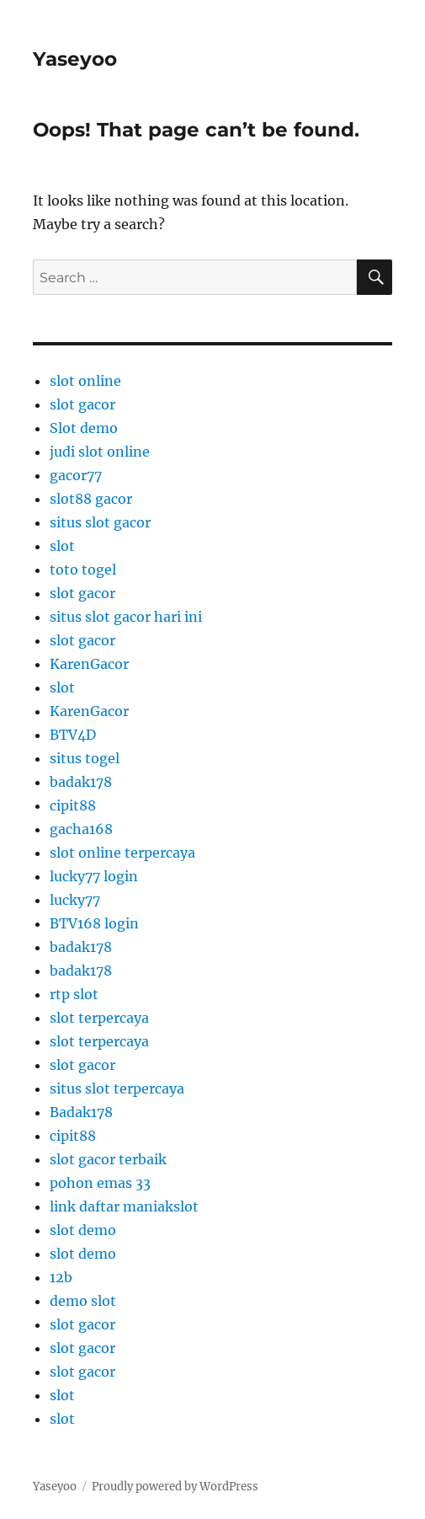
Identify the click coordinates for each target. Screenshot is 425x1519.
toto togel (83, 569)
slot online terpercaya (122, 852)
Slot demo (84, 428)
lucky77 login (94, 876)
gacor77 (76, 475)
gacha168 (81, 829)
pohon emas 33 (100, 1182)
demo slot (83, 1300)
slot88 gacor (91, 498)
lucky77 (75, 899)
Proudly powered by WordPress (175, 1486)
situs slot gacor (100, 522)
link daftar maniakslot (124, 1206)
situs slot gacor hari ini (126, 616)
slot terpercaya (99, 1017)
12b (61, 1277)
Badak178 (81, 1112)
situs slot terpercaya (117, 1088)
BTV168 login (94, 923)
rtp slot (74, 994)
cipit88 (73, 805)
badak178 (81, 781)
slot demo (83, 1230)
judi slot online (100, 451)
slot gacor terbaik (108, 1159)
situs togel (85, 758)
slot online (85, 380)
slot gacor (82, 404)
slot (62, 546)
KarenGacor (89, 663)
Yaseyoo (75, 59)
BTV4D (73, 734)
